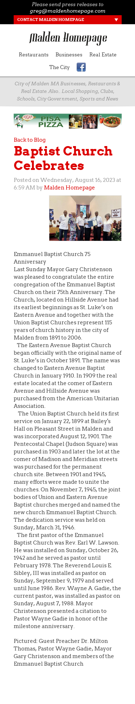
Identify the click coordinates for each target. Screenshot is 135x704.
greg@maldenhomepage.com (67, 11)
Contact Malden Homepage (50, 19)
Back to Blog (30, 140)
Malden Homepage (69, 187)
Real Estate (103, 54)
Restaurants (34, 54)
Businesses (68, 54)
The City (59, 67)
